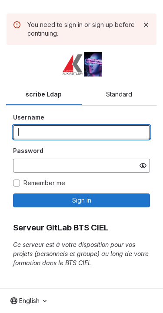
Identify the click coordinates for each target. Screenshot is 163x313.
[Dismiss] (146, 25)
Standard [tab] (119, 94)
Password (28, 150)
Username (28, 117)
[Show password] (143, 166)
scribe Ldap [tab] (44, 94)
